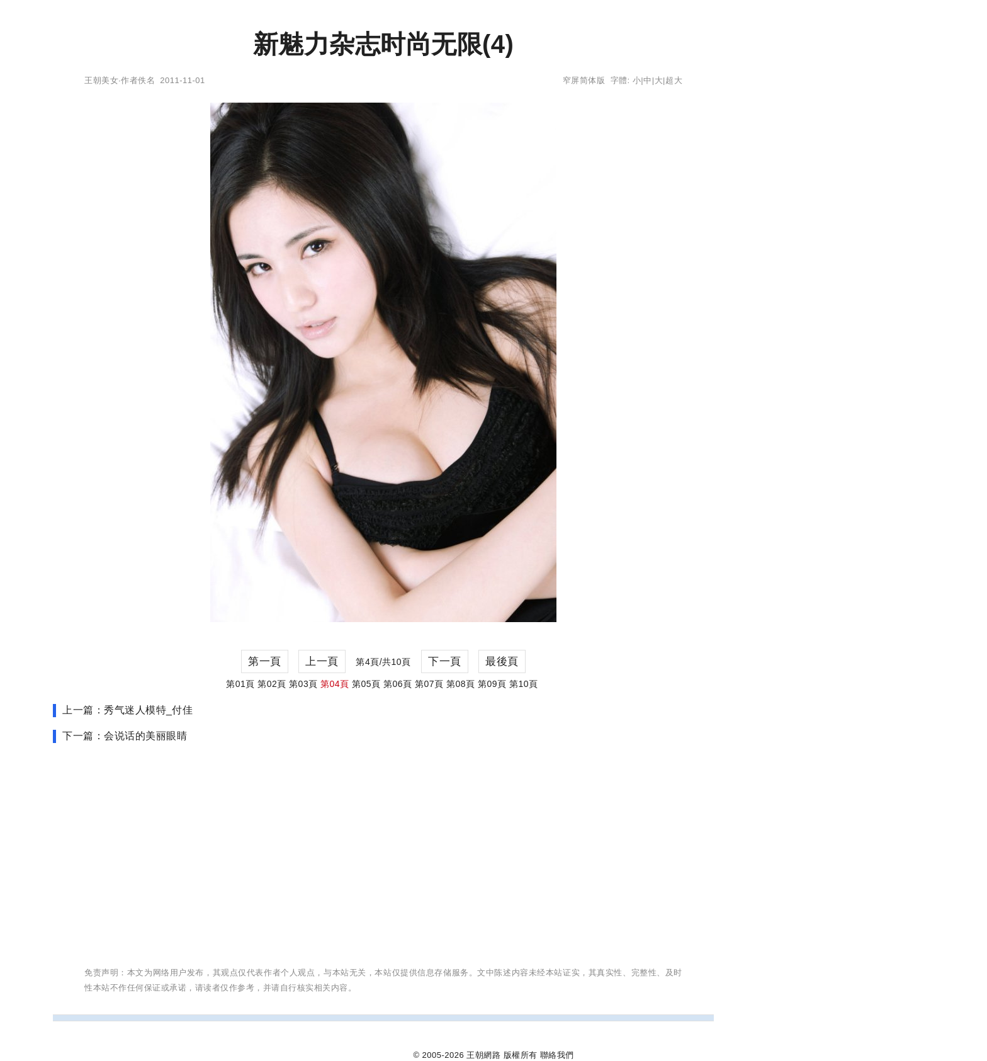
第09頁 (492, 684)
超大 (673, 80)
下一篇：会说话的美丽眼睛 (124, 735)
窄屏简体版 (584, 80)
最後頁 (502, 661)
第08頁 (460, 684)
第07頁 (429, 684)
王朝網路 (483, 1055)
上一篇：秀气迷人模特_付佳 (127, 710)
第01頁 (240, 684)
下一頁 (444, 661)
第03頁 (303, 684)
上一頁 (322, 661)
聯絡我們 (557, 1055)
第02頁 (271, 684)
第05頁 (366, 684)
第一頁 (264, 661)
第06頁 (397, 684)
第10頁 (523, 684)
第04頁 (334, 684)
